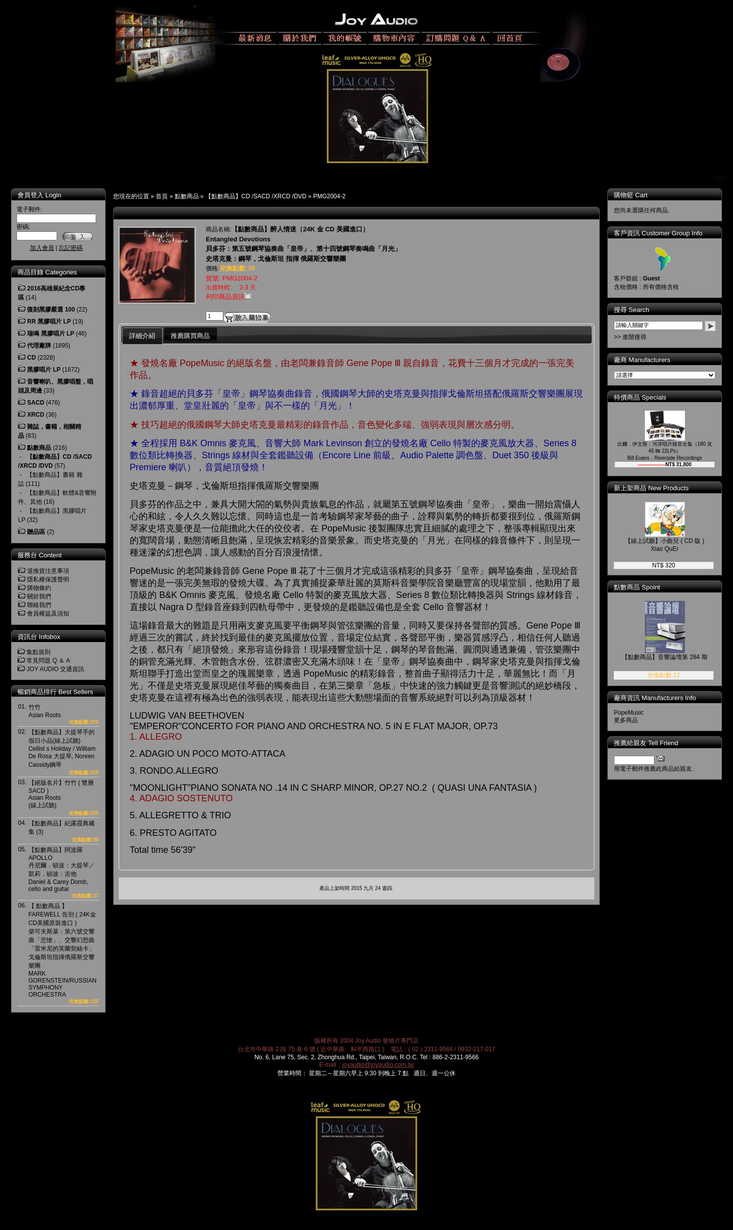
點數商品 (187, 196)
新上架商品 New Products (658, 488)
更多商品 (633, 720)
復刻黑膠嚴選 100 (51, 309)
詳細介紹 (142, 336)
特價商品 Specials (647, 397)
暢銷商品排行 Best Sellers (55, 692)
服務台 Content (40, 555)
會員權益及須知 (48, 613)
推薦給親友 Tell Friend (653, 743)
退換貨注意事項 (48, 570)
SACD (35, 402)
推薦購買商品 (190, 336)
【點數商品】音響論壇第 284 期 (671, 657)
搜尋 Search (638, 310)
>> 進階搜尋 (637, 337)
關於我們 (39, 596)
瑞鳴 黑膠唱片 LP (50, 333)
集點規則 (39, 652)
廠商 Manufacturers (649, 360)
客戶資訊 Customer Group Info (665, 233)
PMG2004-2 (329, 196)
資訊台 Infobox (39, 637)
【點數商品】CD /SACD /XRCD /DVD (255, 196)
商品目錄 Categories (47, 272)
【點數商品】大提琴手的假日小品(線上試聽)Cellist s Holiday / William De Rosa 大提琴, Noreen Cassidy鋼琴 (62, 748)
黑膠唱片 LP (44, 369)
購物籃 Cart (637, 195)
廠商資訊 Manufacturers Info (662, 698)
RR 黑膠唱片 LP (49, 321)
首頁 (162, 196)
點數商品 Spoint (644, 587)
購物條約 (39, 587)
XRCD (35, 414)
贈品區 (36, 531)
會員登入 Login (39, 195)
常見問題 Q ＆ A (48, 660)
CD (31, 357)
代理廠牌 (39, 345)
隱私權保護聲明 (48, 579)
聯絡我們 (39, 604)
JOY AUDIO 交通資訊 (55, 669)
